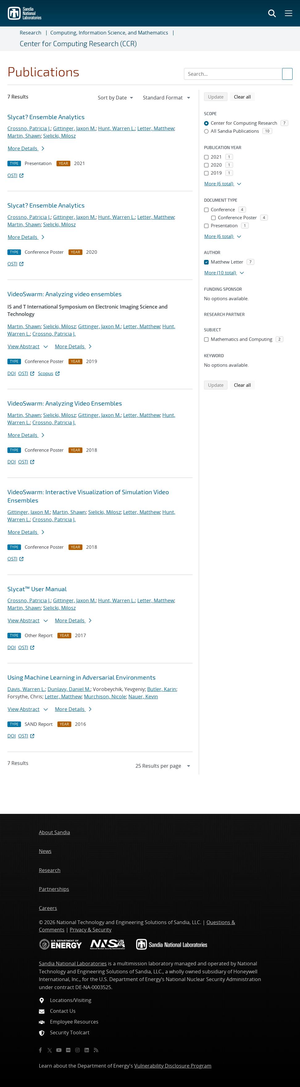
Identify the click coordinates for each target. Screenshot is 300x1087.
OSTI (16, 175)
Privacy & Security (90, 929)
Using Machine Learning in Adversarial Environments (81, 677)
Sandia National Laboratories (73, 963)
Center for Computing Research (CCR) (78, 43)
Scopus (49, 373)
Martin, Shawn (24, 135)
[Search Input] (238, 74)
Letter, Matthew (155, 128)
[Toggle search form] (272, 13)
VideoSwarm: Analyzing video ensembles (64, 293)
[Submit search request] (287, 74)
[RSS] (96, 1050)
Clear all (244, 96)
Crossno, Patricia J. (29, 128)
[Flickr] (68, 1050)
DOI (11, 373)
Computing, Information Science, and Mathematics (109, 32)
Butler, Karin (161, 689)
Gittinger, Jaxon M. (74, 128)
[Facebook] (40, 1050)
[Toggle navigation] (12, 38)
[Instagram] (77, 1050)
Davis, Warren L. (26, 689)
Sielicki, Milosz (59, 135)
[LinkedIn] (86, 1050)
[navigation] (116, 97)
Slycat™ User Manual (37, 588)
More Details (26, 148)
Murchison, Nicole (105, 696)
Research (30, 32)
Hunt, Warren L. (116, 128)
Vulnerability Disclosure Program (172, 1065)
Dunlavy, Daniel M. (69, 689)
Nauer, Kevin (143, 696)
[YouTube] (59, 1050)
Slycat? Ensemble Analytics (46, 116)
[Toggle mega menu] (288, 13)
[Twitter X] (49, 1050)
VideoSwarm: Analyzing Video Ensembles (64, 403)
